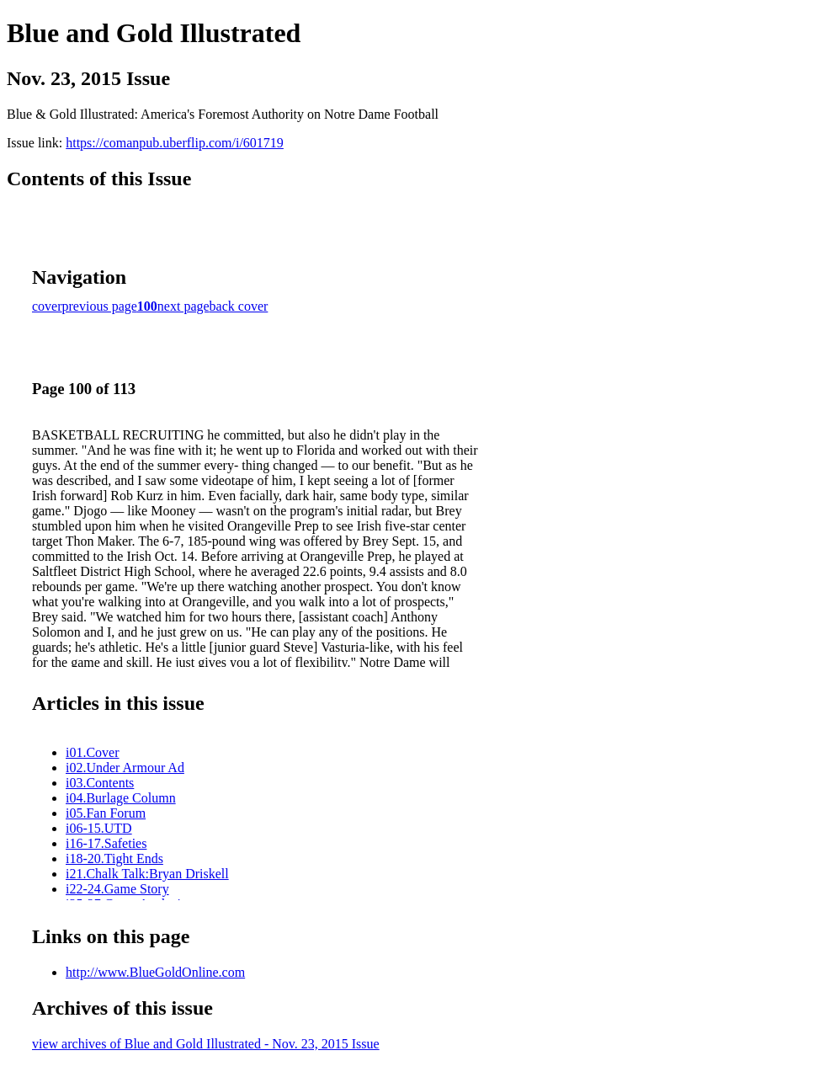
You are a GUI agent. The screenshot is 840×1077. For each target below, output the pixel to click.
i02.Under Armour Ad (125, 767)
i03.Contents (100, 783)
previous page (99, 306)
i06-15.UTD (99, 828)
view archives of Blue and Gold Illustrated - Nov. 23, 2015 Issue (206, 1044)
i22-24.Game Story (117, 889)
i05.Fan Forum (106, 813)
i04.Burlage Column (121, 798)
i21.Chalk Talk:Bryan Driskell (147, 873)
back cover (239, 306)
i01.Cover (93, 752)
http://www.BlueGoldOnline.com (155, 972)
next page (183, 306)
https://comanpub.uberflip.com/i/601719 (175, 143)
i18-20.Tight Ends (114, 858)
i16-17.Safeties (106, 843)
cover (47, 306)
